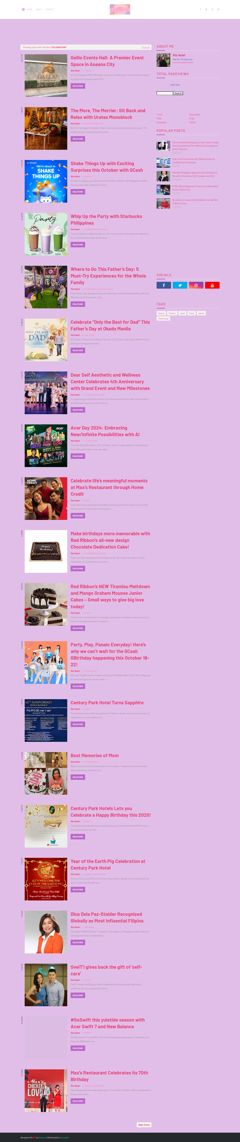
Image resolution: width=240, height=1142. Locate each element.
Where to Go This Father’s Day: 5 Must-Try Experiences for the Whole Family (108, 275)
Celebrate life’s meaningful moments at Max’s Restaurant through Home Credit (109, 487)
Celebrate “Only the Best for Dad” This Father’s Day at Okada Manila (110, 325)
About (39, 9)
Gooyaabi (64, 1137)
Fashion (172, 313)
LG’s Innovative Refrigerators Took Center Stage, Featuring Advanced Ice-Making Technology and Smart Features (195, 145)
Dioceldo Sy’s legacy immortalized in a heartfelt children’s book (195, 202)
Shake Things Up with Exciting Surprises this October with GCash (107, 166)
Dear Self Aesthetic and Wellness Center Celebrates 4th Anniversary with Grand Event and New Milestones (110, 381)
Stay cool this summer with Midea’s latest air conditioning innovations (193, 161)
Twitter (192, 122)
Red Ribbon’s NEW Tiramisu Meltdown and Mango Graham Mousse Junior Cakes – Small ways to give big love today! (110, 596)
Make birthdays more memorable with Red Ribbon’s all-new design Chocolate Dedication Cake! (110, 540)
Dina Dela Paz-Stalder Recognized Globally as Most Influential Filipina (107, 917)
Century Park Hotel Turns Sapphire (107, 702)
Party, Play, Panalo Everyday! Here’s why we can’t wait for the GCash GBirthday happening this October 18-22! (110, 654)
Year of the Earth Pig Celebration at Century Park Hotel (108, 864)
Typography (194, 114)
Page (159, 118)
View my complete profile (183, 62)
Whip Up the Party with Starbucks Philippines (106, 219)
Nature (201, 313)
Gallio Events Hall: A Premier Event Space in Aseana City (107, 61)
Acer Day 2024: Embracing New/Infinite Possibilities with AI (105, 431)
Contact (49, 9)
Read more (78, 86)
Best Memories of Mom (95, 755)
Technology (163, 318)
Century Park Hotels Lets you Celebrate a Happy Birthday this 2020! (111, 811)
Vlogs (191, 118)
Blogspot (42, 1137)
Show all (146, 47)
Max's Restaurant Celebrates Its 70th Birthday (109, 1076)
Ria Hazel (75, 70)
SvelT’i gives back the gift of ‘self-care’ (106, 970)
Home (29, 9)
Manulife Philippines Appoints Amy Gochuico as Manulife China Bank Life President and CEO (194, 174)
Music (191, 313)
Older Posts (144, 1124)
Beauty (161, 313)
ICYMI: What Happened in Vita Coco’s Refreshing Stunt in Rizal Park (195, 188)
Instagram (161, 122)
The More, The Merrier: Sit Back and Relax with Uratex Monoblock (108, 113)
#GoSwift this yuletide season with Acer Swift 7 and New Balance (108, 1023)
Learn (182, 313)
